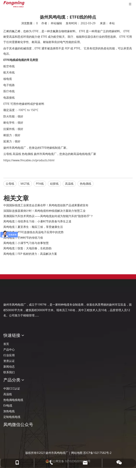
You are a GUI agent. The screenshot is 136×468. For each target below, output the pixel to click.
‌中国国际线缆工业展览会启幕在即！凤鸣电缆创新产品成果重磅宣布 (45, 205)
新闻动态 (9, 366)
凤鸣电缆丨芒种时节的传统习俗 (23, 238)
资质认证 (9, 361)
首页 (6, 344)
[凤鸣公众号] (6, 434)
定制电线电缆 (11, 417)
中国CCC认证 (11, 388)
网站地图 (77, 453)
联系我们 (9, 372)
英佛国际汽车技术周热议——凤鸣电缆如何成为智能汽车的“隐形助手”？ (48, 216)
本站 (112, 23)
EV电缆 (7, 405)
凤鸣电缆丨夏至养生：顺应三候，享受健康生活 (33, 227)
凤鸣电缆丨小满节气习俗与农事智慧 (26, 243)
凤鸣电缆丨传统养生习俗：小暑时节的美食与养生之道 (37, 221)
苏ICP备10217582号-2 (97, 453)
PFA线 (40, 184)
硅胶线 (54, 184)
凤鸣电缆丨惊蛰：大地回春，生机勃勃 (27, 248)
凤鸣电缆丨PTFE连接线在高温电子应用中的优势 (33, 232)
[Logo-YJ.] (6, 294)
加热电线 (9, 411)
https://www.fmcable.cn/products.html (28, 160)
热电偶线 (27, 154)
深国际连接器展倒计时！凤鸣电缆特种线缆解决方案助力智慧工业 (44, 211)
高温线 (17, 154)
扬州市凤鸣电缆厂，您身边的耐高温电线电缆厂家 (65, 154)
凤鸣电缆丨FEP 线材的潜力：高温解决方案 (30, 254)
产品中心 (9, 349)
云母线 (7, 154)
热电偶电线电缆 (13, 400)
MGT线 (25, 184)
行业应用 (9, 355)
